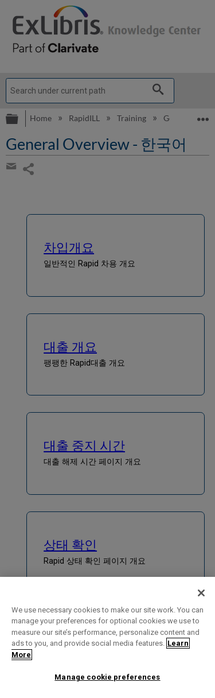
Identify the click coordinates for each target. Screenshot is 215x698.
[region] (107, 637)
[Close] (201, 593)
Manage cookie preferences (107, 677)
